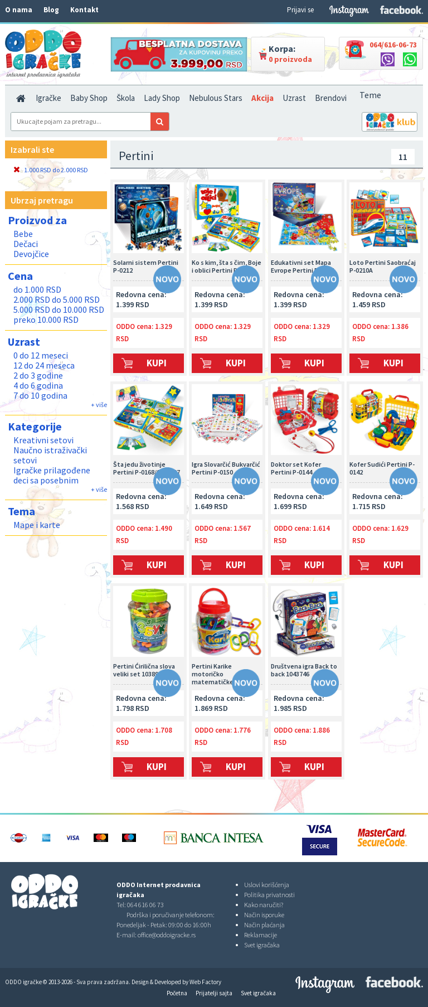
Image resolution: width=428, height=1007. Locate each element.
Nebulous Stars (215, 98)
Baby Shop (89, 98)
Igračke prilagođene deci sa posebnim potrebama (51, 480)
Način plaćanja (264, 925)
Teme (370, 94)
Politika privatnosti (269, 894)
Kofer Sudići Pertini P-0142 (382, 468)
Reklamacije (260, 935)
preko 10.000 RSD (46, 319)
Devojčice (31, 254)
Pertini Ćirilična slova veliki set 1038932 (144, 670)
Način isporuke (264, 915)
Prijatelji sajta (214, 993)
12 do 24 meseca (44, 365)
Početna (177, 993)
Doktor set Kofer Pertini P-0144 (296, 468)
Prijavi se (300, 9)
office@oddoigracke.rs (167, 935)
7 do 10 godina (40, 395)
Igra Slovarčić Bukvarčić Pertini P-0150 (226, 468)
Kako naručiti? (263, 905)
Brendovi (331, 98)
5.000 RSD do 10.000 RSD (58, 309)
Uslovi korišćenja (266, 884)
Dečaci (25, 244)
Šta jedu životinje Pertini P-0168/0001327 (146, 468)
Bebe (23, 234)
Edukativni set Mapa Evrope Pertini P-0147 (302, 266)
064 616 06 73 (145, 905)
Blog (51, 9)
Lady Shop (162, 98)
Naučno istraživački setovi (50, 455)
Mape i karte (36, 525)
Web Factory (205, 982)
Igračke (48, 98)
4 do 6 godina (38, 385)
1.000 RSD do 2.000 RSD (50, 170)
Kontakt (84, 9)
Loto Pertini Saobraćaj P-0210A (382, 266)
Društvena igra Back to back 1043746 (304, 670)
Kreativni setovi (43, 440)
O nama (18, 9)
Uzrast (294, 98)
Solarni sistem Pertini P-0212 (145, 266)
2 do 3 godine (38, 375)
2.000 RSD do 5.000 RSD (56, 299)
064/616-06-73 (393, 45)
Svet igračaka (262, 945)
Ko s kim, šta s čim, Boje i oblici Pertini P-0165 (226, 266)
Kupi (157, 363)
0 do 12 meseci (40, 355)
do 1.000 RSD (37, 289)
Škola (125, 98)
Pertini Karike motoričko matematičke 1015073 (225, 673)
